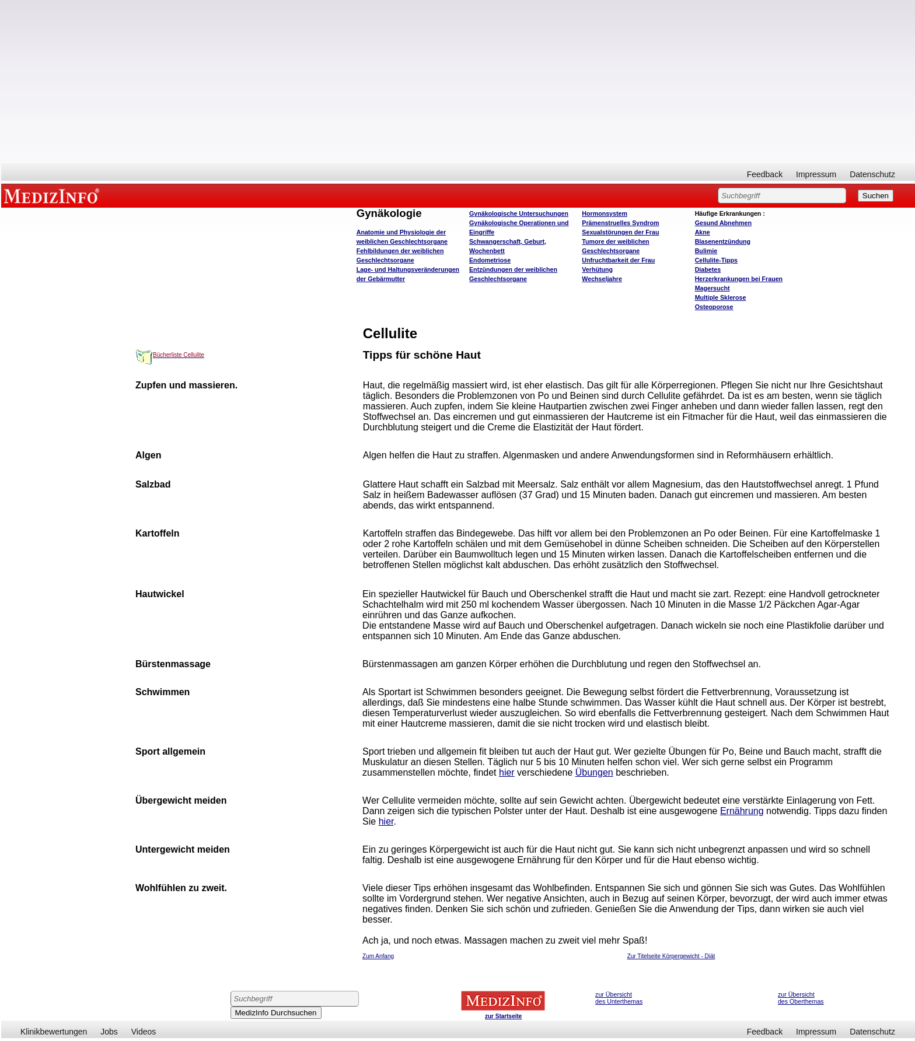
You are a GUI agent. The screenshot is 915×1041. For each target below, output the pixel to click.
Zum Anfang (378, 956)
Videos (143, 1031)
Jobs (109, 1031)
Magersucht (712, 288)
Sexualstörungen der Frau (620, 232)
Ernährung (742, 811)
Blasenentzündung (722, 241)
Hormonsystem (604, 213)
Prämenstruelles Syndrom (620, 222)
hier (507, 772)
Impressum (816, 174)
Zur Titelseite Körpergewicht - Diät (671, 956)
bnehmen (723, 222)
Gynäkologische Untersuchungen (518, 213)
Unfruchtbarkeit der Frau (618, 260)
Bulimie (706, 250)
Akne (702, 232)
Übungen (594, 772)
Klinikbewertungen (53, 1031)
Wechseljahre (602, 278)
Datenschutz (872, 174)
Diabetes (708, 269)
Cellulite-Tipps (716, 260)
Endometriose (490, 260)
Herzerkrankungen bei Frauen (739, 278)
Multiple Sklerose (720, 297)
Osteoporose (714, 306)
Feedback (765, 174)
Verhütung (597, 269)
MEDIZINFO (53, 195)
